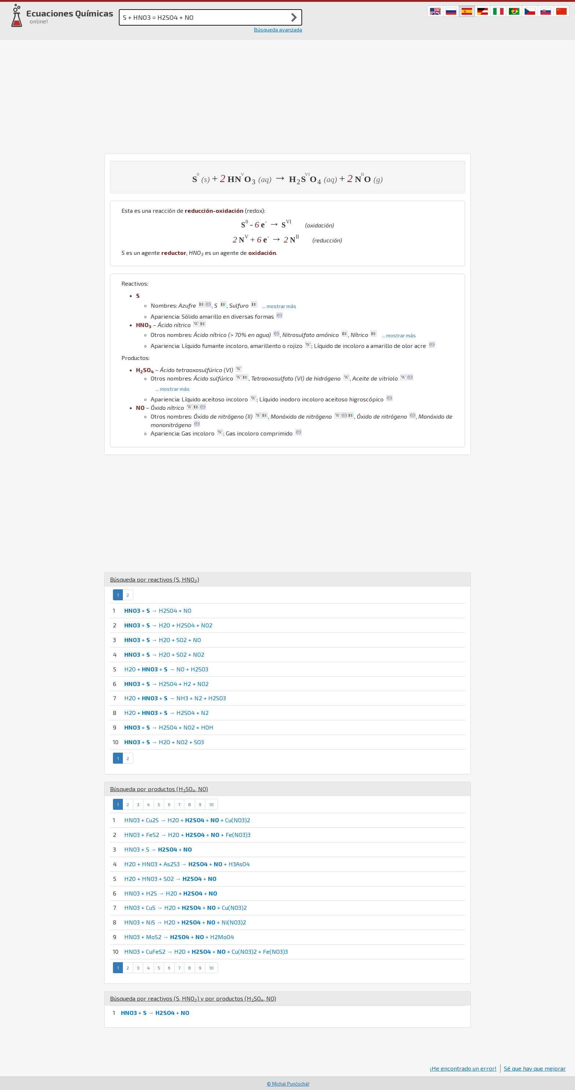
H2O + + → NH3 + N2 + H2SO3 (175, 697)
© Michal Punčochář (288, 1084)
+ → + (155, 1012)
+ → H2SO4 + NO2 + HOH (168, 727)
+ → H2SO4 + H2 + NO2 (166, 683)
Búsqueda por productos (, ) (159, 788)
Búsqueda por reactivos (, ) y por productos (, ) (193, 998)
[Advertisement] (287, 94)
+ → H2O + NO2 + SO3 (164, 741)
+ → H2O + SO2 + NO (162, 639)
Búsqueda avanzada (278, 29)
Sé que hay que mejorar (535, 1068)
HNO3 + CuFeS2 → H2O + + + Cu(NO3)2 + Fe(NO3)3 (206, 951)
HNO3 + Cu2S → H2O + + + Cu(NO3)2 (187, 819)
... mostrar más (279, 306)
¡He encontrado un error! (463, 1068)
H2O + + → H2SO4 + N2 (166, 712)
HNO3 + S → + (158, 849)
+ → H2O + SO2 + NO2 (164, 654)
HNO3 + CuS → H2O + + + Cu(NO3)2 (185, 907)
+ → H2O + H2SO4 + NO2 (168, 625)
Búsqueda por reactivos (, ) (154, 579)
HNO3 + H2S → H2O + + (170, 893)
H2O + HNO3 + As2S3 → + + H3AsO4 (187, 863)
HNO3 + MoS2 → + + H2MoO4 (179, 936)
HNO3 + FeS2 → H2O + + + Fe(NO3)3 (187, 834)
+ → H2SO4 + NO (157, 610)
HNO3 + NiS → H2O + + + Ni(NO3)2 (185, 922)
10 (211, 804)
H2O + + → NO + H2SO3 (166, 669)
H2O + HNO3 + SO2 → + (170, 878)
